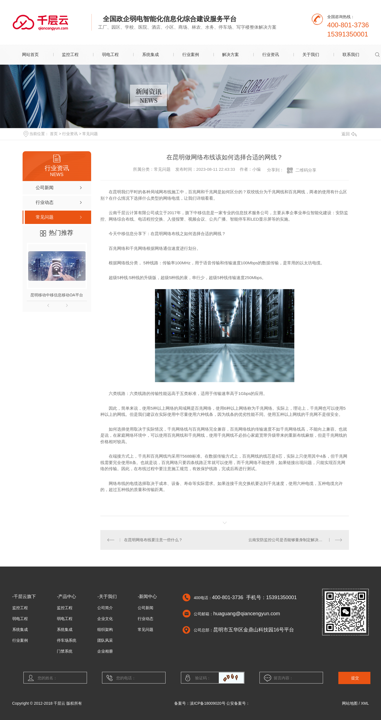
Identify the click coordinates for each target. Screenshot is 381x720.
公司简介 (105, 608)
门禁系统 (64, 651)
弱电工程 (110, 54)
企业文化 (105, 619)
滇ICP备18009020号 (207, 703)
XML (365, 703)
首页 (54, 133)
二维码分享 (305, 170)
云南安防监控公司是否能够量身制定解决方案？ (289, 540)
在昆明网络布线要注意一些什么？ (153, 540)
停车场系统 (66, 640)
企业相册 (105, 651)
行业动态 (145, 619)
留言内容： (291, 678)
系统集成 (150, 54)
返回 (348, 133)
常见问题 (90, 133)
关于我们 (310, 54)
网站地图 (350, 703)
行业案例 (190, 54)
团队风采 (105, 640)
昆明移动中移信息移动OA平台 (56, 295)
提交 (355, 678)
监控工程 (70, 54)
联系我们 (351, 54)
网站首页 (30, 54)
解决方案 (230, 54)
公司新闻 (145, 608)
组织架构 (105, 629)
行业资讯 (270, 54)
